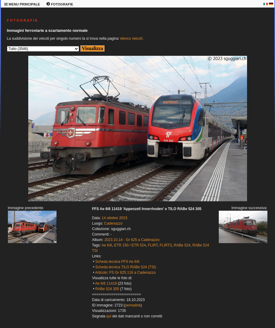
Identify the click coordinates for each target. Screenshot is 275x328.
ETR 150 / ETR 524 (130, 245)
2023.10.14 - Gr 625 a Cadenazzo (131, 240)
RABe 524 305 (107, 289)
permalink (133, 305)
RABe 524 (182, 245)
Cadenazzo (113, 223)
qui (108, 316)
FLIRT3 (166, 245)
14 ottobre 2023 (114, 218)
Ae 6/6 (106, 245)
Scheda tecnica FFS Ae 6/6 (117, 261)
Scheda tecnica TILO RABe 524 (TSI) (125, 267)
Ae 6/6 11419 (106, 283)
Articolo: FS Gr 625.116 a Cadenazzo (125, 272)
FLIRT (153, 245)
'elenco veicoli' (131, 38)
